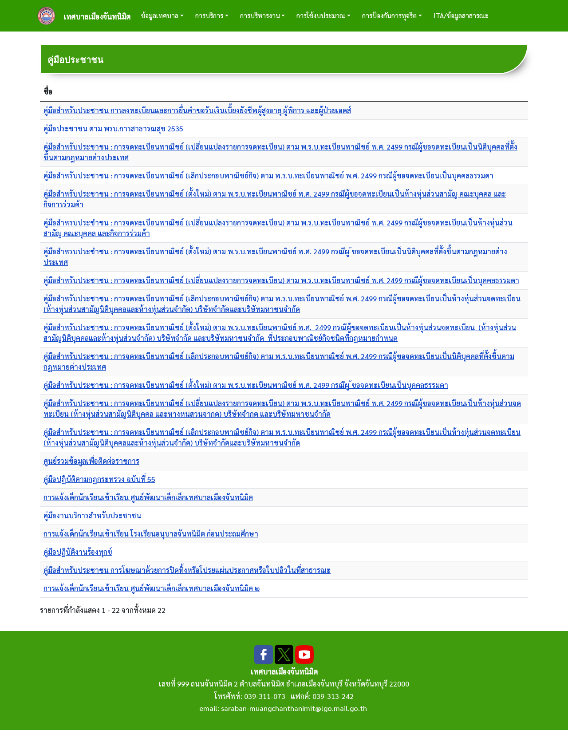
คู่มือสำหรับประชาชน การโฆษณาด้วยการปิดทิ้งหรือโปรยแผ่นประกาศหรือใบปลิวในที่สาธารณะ (187, 570)
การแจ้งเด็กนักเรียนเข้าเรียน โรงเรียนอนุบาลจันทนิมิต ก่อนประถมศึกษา (150, 533)
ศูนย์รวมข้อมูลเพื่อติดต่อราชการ (91, 461)
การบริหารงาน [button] (260, 15)
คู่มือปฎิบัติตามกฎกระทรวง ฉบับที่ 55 (99, 479)
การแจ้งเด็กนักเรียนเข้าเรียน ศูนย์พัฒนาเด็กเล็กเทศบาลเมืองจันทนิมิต (148, 497)
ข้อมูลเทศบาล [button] (159, 15)
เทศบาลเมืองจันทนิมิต (96, 16)
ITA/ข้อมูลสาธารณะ (461, 15)
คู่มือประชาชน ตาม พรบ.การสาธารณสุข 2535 (113, 128)
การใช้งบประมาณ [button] (320, 15)
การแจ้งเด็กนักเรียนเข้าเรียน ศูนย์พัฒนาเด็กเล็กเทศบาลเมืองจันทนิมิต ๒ (151, 588)
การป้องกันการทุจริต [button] (389, 15)
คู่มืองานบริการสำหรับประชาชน (92, 515)
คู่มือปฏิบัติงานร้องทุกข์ (77, 551)
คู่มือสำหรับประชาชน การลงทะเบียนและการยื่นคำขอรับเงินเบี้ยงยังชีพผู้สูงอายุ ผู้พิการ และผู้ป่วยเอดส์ (197, 110)
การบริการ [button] (209, 15)
